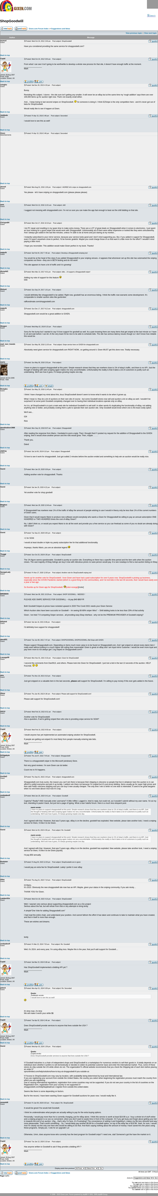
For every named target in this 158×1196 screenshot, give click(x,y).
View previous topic (134, 33)
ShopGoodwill (11, 21)
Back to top (5, 55)
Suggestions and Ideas (60, 29)
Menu (152, 4)
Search (151, 15)
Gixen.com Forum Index (38, 29)
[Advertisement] (91, 159)
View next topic (150, 33)
